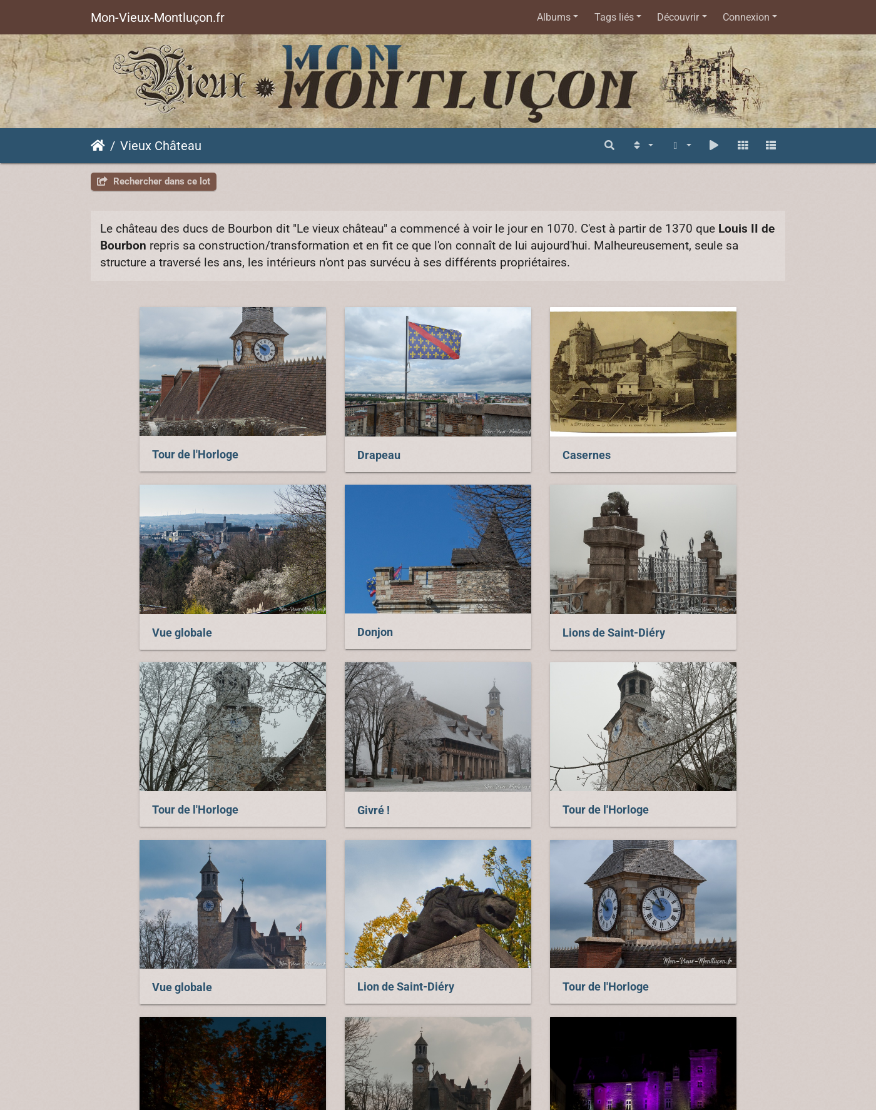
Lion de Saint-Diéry (508, 753)
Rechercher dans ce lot (153, 181)
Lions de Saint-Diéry (333, 595)
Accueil (98, 145)
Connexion (746, 17)
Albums (554, 17)
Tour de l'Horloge (146, 436)
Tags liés (614, 17)
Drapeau (303, 436)
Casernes (484, 436)
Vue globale (668, 436)
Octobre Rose (583, 913)
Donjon (121, 594)
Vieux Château (160, 145)
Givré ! (654, 595)
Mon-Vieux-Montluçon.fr (158, 17)
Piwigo (547, 1027)
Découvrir (678, 17)
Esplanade (219, 912)
